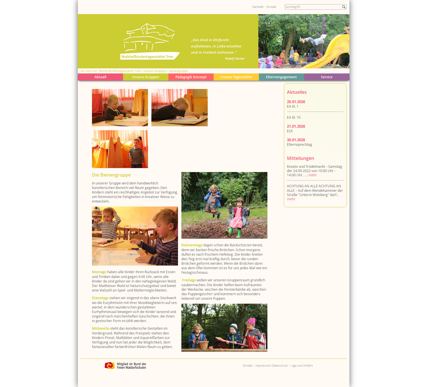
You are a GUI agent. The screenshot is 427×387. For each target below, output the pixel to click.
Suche (344, 7)
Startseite (257, 7)
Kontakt (271, 7)
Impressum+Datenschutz (272, 366)
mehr (312, 175)
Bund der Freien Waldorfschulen (125, 366)
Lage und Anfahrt (302, 366)
